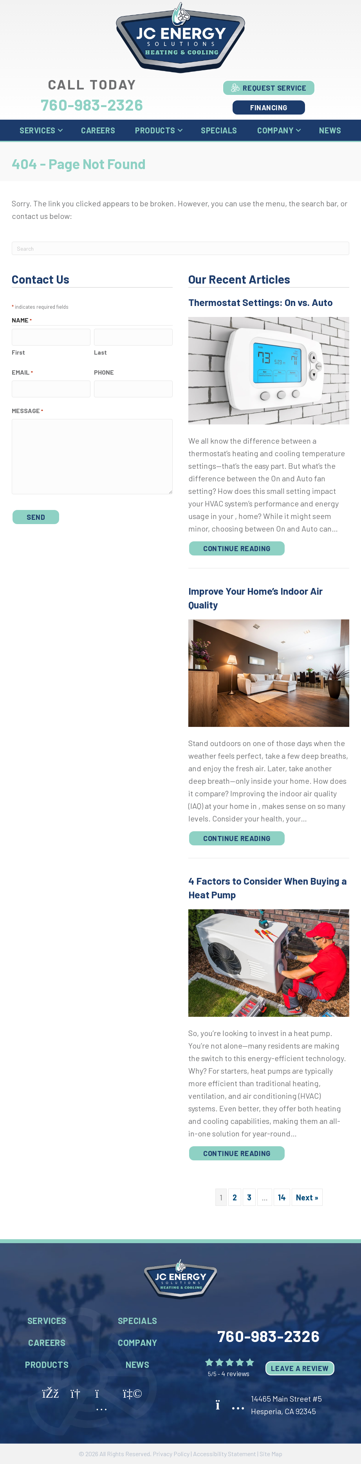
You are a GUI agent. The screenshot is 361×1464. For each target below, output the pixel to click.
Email (22, 371)
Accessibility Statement (224, 1453)
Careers (98, 130)
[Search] (180, 248)
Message (27, 408)
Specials (219, 130)
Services (38, 130)
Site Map (271, 1453)
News (330, 130)
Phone (104, 370)
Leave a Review (300, 1368)
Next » (307, 1197)
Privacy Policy (171, 1453)
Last (100, 350)
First (18, 350)
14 (282, 1197)
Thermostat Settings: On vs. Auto (260, 302)
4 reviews (235, 1373)
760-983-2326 (92, 104)
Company (275, 130)
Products (155, 130)
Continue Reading (237, 548)
